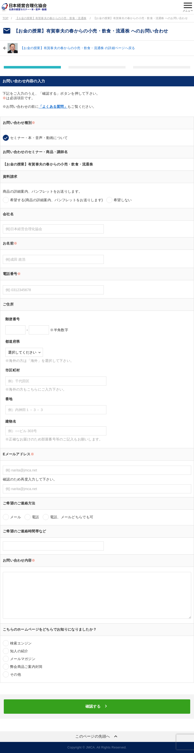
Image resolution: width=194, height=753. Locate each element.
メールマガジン (22, 659)
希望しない (123, 200)
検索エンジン (21, 643)
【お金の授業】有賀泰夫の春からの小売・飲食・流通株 (50, 18)
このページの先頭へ (97, 736)
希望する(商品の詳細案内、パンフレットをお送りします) (56, 200)
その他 (15, 674)
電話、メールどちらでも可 (71, 517)
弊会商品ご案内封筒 (26, 667)
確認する (97, 706)
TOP (5, 18)
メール (15, 517)
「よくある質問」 (53, 107)
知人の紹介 (19, 651)
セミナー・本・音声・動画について (39, 138)
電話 (35, 517)
